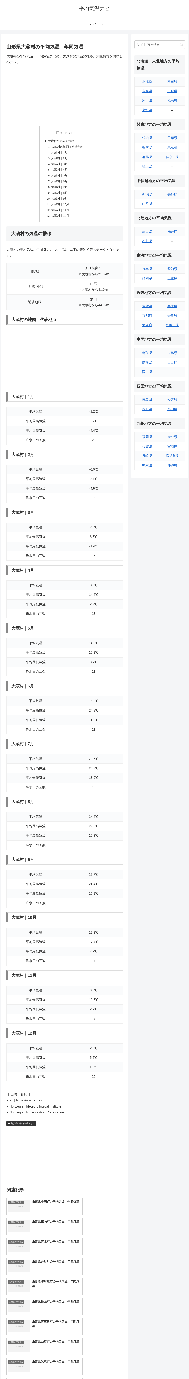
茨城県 (147, 138)
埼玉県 (147, 166)
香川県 (147, 409)
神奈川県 (172, 157)
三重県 (172, 278)
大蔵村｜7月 (59, 189)
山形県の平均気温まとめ (21, 1126)
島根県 (147, 362)
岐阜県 (147, 269)
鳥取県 (147, 353)
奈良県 (172, 315)
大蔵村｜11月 (60, 213)
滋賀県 (147, 306)
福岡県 (147, 437)
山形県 (172, 91)
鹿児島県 (172, 456)
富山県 (147, 231)
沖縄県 (172, 465)
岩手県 (147, 100)
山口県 (172, 362)
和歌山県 (172, 325)
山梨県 (147, 204)
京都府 (147, 315)
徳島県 (147, 400)
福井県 (172, 231)
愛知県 (172, 269)
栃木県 (147, 147)
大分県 (172, 437)
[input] (159, 44)
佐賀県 (147, 446)
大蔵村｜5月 (59, 177)
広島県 (172, 353)
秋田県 (172, 82)
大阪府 (147, 325)
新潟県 (147, 194)
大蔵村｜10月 (60, 207)
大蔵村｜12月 (60, 219)
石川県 (147, 241)
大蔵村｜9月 (59, 201)
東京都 (172, 147)
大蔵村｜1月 (59, 153)
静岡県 (147, 278)
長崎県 (147, 456)
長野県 (172, 194)
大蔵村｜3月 (59, 165)
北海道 (147, 82)
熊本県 (147, 465)
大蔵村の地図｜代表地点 (67, 147)
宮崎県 (172, 446)
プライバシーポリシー (172, 1367)
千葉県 (172, 138)
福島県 (172, 100)
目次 (59, 133)
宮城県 (147, 110)
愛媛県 (172, 400)
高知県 (172, 409)
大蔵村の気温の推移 (61, 141)
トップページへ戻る (144, 1367)
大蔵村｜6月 (59, 183)
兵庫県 (172, 306)
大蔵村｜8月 (59, 195)
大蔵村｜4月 (59, 171)
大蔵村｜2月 (59, 159)
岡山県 (147, 372)
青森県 (147, 91)
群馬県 (147, 157)
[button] (181, 44)
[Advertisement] (64, 96)
